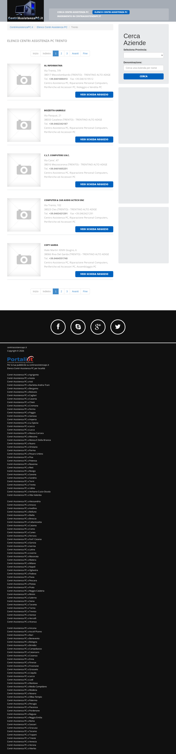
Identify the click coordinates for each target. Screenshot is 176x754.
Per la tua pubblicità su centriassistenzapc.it (28, 364)
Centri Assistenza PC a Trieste (21, 738)
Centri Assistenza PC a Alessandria (24, 501)
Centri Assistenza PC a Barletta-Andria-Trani (28, 385)
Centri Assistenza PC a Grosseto (22, 669)
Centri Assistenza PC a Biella (21, 515)
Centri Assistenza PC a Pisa (20, 457)
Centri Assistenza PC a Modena (22, 690)
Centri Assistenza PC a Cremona (22, 405)
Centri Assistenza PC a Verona (21, 745)
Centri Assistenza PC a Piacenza (22, 707)
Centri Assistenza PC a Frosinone (23, 665)
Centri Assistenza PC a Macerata (22, 556)
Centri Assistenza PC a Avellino (22, 508)
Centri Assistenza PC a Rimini (21, 594)
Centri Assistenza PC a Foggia (21, 412)
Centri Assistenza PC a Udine (21, 488)
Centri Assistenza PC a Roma (21, 720)
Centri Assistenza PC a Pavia (20, 577)
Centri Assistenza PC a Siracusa (22, 727)
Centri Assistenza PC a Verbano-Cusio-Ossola (29, 491)
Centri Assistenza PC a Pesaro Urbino (25, 453)
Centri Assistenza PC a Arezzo (21, 504)
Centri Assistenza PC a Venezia (22, 741)
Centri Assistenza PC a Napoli (21, 566)
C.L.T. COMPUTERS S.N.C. (56, 155)
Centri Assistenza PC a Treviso (21, 611)
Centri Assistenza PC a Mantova (22, 683)
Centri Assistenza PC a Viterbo (21, 748)
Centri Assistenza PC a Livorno (21, 552)
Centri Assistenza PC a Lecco (21, 426)
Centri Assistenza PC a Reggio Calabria (25, 590)
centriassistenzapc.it (17, 347)
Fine (85, 53)
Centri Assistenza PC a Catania (22, 525)
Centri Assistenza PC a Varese (21, 614)
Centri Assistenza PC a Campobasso (24, 648)
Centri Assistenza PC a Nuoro (21, 443)
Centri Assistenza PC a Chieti (21, 402)
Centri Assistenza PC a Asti (20, 381)
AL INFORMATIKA (53, 65)
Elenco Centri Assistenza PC (52, 27)
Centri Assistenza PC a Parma (21, 450)
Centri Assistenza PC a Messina (22, 436)
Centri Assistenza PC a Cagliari (22, 395)
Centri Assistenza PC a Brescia (21, 518)
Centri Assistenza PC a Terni (20, 481)
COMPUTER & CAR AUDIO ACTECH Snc (64, 200)
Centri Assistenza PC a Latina (21, 549)
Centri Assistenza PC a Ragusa (21, 714)
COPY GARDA (51, 245)
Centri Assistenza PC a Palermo (22, 700)
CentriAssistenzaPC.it (21, 27)
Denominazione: (133, 62)
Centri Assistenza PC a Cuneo (21, 532)
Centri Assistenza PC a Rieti (20, 467)
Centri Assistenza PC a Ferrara (21, 535)
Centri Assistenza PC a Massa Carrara (25, 433)
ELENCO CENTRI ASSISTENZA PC (111, 12)
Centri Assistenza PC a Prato (20, 587)
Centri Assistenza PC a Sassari (21, 724)
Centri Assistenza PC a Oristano (22, 446)
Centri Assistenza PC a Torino (21, 608)
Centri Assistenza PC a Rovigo (21, 470)
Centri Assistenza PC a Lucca (21, 429)
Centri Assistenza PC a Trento (21, 484)
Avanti (75, 53)
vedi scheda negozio (94, 94)
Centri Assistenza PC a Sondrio (22, 477)
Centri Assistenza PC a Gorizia (21, 542)
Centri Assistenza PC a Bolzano (22, 391)
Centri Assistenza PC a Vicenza (22, 621)
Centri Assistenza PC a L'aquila (21, 672)
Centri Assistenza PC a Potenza (22, 460)
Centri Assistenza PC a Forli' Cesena (24, 539)
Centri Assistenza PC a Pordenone (23, 710)
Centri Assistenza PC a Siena (21, 601)
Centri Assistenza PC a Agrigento (23, 374)
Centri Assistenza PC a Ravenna (22, 464)
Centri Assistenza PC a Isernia (21, 546)
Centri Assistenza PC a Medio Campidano (27, 686)
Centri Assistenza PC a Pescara (22, 580)
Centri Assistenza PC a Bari (20, 634)
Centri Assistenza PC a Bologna (22, 641)
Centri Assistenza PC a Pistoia (21, 583)
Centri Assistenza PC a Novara (21, 693)
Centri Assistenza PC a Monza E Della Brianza (29, 440)
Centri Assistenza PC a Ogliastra (22, 570)
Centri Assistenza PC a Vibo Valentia (24, 495)
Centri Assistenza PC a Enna (20, 659)
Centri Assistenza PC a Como (21, 528)
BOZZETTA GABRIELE (54, 110)
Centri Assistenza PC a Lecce (21, 676)
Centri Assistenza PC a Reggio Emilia (24, 717)
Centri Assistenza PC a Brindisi (21, 645)
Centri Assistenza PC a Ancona (21, 628)
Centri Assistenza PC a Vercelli (21, 618)
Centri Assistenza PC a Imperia (22, 419)
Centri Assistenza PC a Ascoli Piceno (24, 631)
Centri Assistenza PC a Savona (21, 474)
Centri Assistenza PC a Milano (21, 563)
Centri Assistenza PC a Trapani (22, 734)
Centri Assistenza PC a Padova (21, 573)
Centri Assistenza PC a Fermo (21, 409)
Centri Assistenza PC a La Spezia (22, 422)
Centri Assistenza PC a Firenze (21, 662)
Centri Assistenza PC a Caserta (22, 398)
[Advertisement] (149, 113)
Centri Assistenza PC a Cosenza (22, 655)
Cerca (143, 76)
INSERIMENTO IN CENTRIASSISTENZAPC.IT (79, 16)
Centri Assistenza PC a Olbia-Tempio (24, 696)
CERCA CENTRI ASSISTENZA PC (73, 12)
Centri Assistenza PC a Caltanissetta (24, 522)
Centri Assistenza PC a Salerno (22, 597)
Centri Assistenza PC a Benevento (23, 638)
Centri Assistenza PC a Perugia (22, 703)
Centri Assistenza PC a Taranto (22, 604)
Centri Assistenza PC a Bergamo (22, 388)
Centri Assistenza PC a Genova (22, 415)
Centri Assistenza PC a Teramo (22, 731)
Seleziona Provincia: (135, 49)
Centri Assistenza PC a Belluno (21, 511)
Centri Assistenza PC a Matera (21, 559)
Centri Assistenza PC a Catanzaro (23, 652)
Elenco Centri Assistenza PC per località (26, 368)
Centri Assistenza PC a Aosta (21, 378)
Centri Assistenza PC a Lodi (20, 679)
